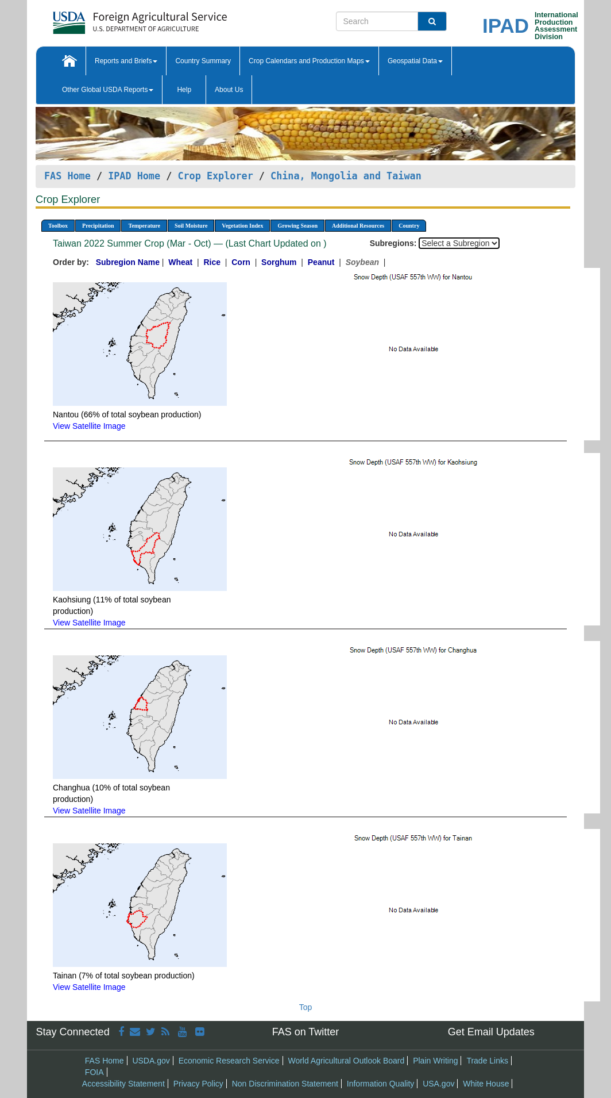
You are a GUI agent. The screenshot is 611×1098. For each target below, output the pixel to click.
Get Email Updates (491, 1032)
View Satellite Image (89, 426)
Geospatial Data (415, 61)
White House (486, 1083)
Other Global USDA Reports (107, 90)
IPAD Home (134, 176)
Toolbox (58, 225)
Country (409, 225)
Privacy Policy (198, 1083)
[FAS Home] (111, 18)
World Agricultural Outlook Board (346, 1060)
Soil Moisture (191, 225)
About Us (229, 90)
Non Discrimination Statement (285, 1083)
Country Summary (203, 61)
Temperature (144, 225)
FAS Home (67, 176)
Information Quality (381, 1083)
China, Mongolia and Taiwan (345, 176)
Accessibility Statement (123, 1083)
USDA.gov (150, 1060)
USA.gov (438, 1083)
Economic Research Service (229, 1060)
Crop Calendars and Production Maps (309, 61)
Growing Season (297, 225)
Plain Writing (435, 1060)
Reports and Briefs (126, 61)
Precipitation (98, 225)
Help (184, 90)
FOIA (94, 1072)
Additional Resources (358, 225)
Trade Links (487, 1060)
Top (305, 1007)
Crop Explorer (215, 176)
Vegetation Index (242, 225)
